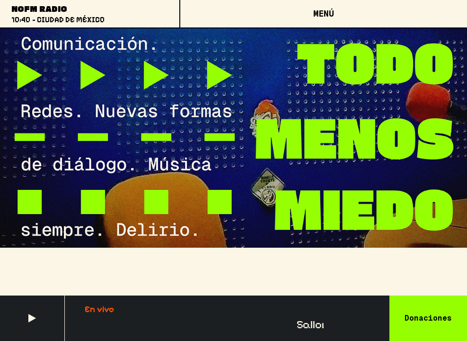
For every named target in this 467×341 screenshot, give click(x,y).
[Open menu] (323, 13)
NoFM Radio (39, 8)
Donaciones (428, 318)
